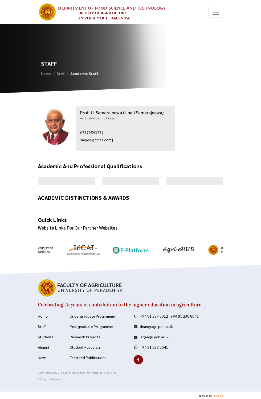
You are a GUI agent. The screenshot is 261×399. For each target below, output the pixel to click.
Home (46, 74)
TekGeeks (218, 395)
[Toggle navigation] (215, 12)
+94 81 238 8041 (184, 316)
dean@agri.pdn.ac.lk (156, 326)
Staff (60, 74)
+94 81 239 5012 (154, 316)
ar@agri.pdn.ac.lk (154, 336)
